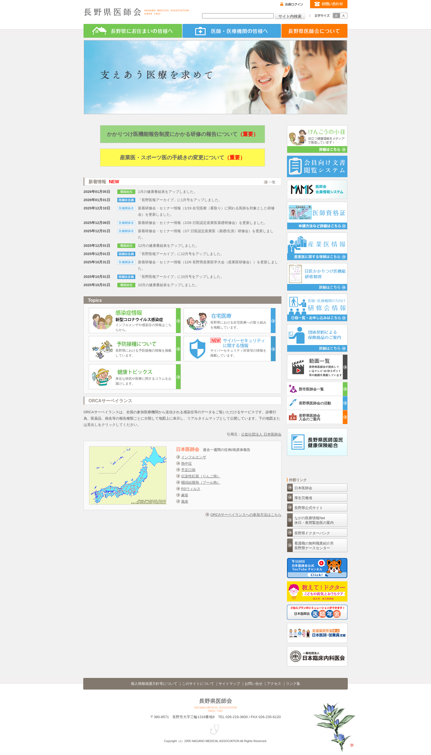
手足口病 (188, 470)
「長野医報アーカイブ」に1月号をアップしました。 (180, 200)
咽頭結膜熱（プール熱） (200, 482)
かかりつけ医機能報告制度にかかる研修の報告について (182, 134)
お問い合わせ (328, 4)
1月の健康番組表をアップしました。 (167, 192)
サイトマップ (229, 684)
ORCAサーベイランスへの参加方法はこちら (245, 515)
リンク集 (293, 684)
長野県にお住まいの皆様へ (133, 31)
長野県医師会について (314, 31)
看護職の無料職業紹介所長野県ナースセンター (314, 545)
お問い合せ (254, 684)
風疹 (184, 501)
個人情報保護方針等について (154, 684)
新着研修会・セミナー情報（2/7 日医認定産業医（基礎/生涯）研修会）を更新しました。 (205, 234)
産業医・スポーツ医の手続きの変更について (182, 157)
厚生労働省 (303, 498)
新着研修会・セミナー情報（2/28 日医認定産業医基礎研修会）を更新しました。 (202, 223)
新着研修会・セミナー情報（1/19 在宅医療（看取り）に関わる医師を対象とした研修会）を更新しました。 (206, 211)
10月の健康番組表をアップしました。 (168, 285)
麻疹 (184, 495)
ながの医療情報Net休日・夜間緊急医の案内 (314, 520)
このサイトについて (198, 684)
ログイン (292, 4)
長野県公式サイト (308, 508)
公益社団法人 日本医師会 (261, 434)
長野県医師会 (136, 12)
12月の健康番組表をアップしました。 (168, 246)
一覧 (272, 182)
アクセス (274, 684)
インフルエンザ (193, 457)
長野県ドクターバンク (312, 533)
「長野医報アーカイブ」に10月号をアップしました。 (181, 277)
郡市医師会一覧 (306, 388)
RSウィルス (190, 489)
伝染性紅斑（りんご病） (200, 476)
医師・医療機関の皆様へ (232, 31)
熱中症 (186, 463)
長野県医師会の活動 (310, 402)
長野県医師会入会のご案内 (304, 416)
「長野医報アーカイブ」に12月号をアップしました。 (181, 254)
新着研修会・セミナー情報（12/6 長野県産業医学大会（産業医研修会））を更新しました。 (208, 265)
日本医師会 (303, 488)
